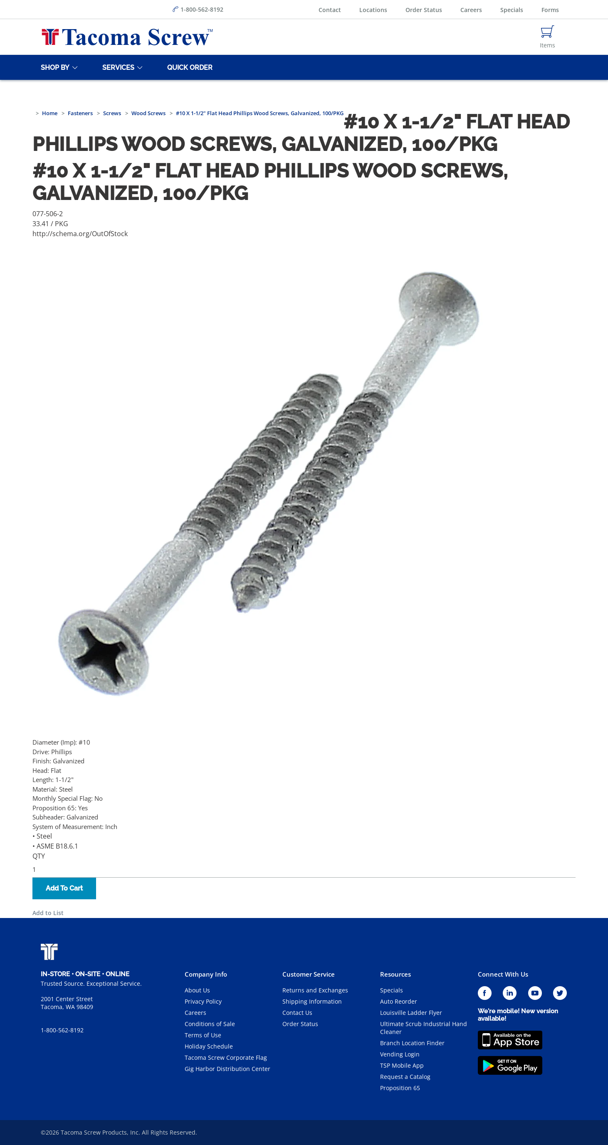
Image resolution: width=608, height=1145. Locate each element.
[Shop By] (54, 67)
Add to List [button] (48, 913)
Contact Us (297, 1013)
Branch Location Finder (412, 1043)
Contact (330, 10)
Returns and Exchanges (315, 990)
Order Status (423, 10)
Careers (471, 10)
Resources (395, 974)
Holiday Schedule (209, 1046)
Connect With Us (503, 974)
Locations (373, 10)
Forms (550, 10)
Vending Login (400, 1054)
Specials (511, 10)
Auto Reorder (398, 1001)
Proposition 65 (400, 1088)
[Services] (117, 67)
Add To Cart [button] (64, 888)
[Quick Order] (188, 67)
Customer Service (308, 974)
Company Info (206, 974)
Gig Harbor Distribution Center (227, 1069)
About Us (197, 990)
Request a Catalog (405, 1077)
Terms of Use (203, 1035)
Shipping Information (312, 1001)
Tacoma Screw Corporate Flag (226, 1057)
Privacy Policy (203, 1001)
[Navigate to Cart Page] (547, 37)
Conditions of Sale (210, 1024)
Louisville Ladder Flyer (411, 1013)
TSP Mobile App (402, 1065)
